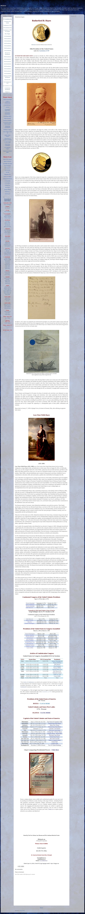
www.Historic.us (43, 860)
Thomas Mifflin (30, 640)
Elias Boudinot (29, 639)
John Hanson (30, 638)
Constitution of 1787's (47, 691)
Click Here (33, 44)
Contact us (51, 809)
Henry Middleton (30, 604)
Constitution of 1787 (44, 51)
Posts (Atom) (22, 910)
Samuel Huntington (29, 623)
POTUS (3, 6)
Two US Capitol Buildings (54, 745)
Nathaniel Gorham (29, 645)
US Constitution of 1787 (7, 85)
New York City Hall (54, 738)
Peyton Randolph (30, 603)
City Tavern (50, 721)
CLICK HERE (45, 713)
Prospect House (51, 733)
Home (41, 907)
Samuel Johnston (30, 635)
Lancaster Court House (54, 728)
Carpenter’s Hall (58, 721)
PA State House (58, 732)
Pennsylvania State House (54, 723)
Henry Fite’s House (54, 725)
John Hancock (29, 607)
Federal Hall (55, 742)
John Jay (29, 622)
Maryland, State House (54, 735)
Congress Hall (54, 743)
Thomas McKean (30, 636)
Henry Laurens (29, 620)
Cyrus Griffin (30, 647)
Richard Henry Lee (29, 642)
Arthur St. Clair (30, 646)
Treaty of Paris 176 (6, 131)
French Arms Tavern (54, 737)
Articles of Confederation (28, 682)
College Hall (50, 732)
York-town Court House (54, 730)
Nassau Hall (59, 733)
